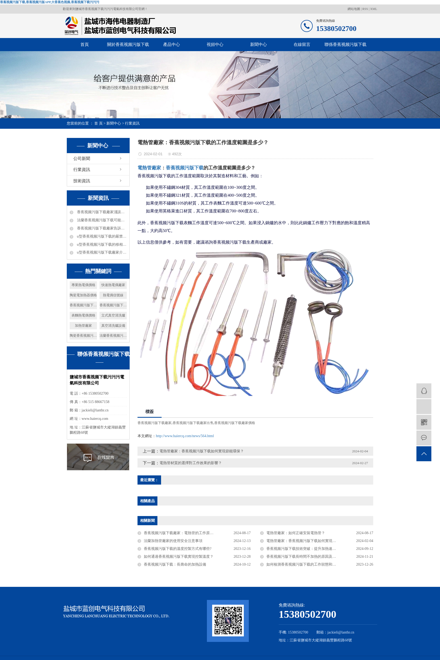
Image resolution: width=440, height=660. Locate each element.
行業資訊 (132, 123)
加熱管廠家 (83, 326)
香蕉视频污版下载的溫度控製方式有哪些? (177, 549)
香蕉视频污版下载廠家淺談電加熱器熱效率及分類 (101, 212)
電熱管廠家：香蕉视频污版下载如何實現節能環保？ (308, 541)
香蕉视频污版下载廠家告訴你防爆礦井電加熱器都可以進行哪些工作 (101, 228)
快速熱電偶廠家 (113, 285)
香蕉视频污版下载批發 (83, 305)
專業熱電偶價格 (83, 285)
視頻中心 (215, 44)
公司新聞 (81, 158)
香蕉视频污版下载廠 (113, 305)
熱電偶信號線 (113, 295)
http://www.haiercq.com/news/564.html (185, 436)
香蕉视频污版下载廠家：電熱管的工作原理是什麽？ (186, 533)
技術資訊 (81, 181)
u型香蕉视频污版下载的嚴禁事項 (101, 236)
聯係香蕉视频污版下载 (345, 44)
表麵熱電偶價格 (83, 315)
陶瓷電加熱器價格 (83, 295)
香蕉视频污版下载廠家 (155, 423)
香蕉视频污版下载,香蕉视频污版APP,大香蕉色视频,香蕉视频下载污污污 (49, 2)
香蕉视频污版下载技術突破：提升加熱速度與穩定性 (308, 549)
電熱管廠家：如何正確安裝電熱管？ (295, 533)
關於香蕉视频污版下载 (128, 44)
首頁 (84, 44)
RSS (365, 9)
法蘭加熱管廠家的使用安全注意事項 (173, 541)
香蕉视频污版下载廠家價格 (234, 423)
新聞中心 (258, 44)
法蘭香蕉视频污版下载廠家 (113, 335)
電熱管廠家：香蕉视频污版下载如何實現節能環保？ (202, 451)
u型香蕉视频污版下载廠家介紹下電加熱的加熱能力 (101, 252)
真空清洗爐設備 (113, 326)
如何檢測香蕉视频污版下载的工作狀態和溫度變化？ (308, 564)
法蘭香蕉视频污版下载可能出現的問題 (101, 220)
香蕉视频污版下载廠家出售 (193, 423)
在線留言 (302, 44)
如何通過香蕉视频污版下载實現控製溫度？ (178, 557)
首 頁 (98, 123)
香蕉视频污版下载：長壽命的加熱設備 (175, 564)
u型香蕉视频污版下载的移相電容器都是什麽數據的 (101, 244)
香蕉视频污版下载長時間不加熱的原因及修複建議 (306, 557)
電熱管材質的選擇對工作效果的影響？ (191, 463)
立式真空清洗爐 (113, 315)
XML (373, 9)
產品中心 (171, 44)
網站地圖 (354, 9)
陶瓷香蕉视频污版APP (83, 335)
